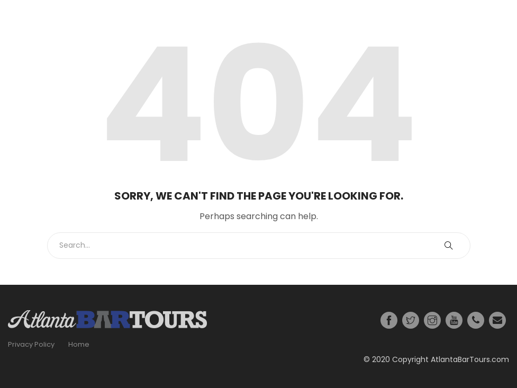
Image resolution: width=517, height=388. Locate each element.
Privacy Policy (31, 344)
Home (78, 344)
